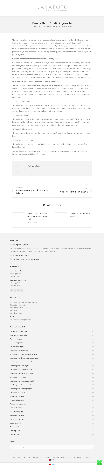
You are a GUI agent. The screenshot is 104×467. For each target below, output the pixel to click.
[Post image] (18, 216)
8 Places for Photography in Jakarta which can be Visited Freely (37, 216)
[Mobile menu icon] (3, 8)
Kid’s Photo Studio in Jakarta (80, 213)
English (52, 460)
